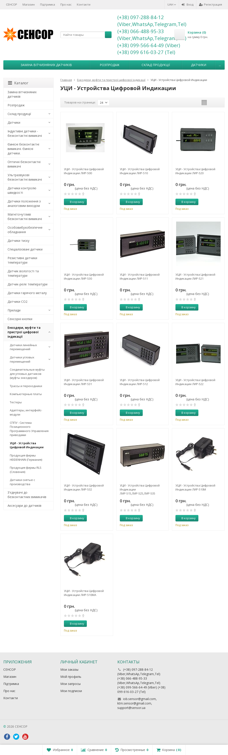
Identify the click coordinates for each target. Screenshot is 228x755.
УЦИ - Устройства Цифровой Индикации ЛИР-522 (195, 382)
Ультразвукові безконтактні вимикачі (25, 177)
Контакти (83, 4)
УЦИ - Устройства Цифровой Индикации (27, 445)
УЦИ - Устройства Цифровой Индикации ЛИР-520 (195, 171)
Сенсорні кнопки (20, 319)
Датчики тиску (18, 240)
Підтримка (47, 4)
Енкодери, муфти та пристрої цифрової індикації (24, 332)
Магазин (28, 4)
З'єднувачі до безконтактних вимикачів (27, 494)
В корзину (74, 202)
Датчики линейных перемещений (23, 347)
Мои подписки (71, 691)
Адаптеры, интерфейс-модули (26, 412)
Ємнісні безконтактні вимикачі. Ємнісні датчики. (23, 148)
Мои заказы (69, 669)
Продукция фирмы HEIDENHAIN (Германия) (26, 457)
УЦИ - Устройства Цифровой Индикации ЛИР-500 (84, 171)
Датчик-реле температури (27, 284)
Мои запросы (70, 684)
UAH (171, 4)
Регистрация (210, 4)
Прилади (14, 310)
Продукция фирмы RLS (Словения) (25, 470)
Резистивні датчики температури (22, 260)
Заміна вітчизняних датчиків (46, 65)
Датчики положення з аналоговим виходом (24, 203)
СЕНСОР (11, 4)
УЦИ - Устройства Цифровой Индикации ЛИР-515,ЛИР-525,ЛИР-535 (140, 489)
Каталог (18, 83)
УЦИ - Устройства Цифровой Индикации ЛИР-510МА (84, 593)
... (220, 65)
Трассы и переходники (26, 386)
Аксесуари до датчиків (24, 505)
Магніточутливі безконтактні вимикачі (25, 216)
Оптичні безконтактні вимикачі (24, 164)
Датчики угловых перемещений (22, 359)
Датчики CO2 (17, 301)
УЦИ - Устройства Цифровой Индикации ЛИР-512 (140, 382)
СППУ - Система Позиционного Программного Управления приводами (29, 429)
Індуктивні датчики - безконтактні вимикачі (25, 133)
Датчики (198, 65)
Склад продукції (156, 65)
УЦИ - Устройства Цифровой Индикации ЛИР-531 (84, 382)
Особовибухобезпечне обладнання (25, 229)
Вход (187, 4)
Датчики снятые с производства (22, 482)
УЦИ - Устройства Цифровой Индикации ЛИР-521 (195, 277)
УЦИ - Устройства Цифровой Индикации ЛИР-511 (140, 277)
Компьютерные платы (26, 394)
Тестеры (16, 402)
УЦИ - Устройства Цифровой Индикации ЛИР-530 (84, 277)
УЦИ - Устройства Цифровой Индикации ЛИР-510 (140, 171)
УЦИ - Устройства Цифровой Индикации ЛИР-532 (84, 487)
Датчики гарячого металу (27, 293)
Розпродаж (109, 65)
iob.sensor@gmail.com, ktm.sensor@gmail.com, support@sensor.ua (137, 703)
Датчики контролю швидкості (22, 190)
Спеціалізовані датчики (25, 249)
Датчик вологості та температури (23, 273)
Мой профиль (70, 676)
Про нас (65, 4)
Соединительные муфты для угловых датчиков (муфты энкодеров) (27, 373)
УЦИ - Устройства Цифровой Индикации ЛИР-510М (195, 487)
